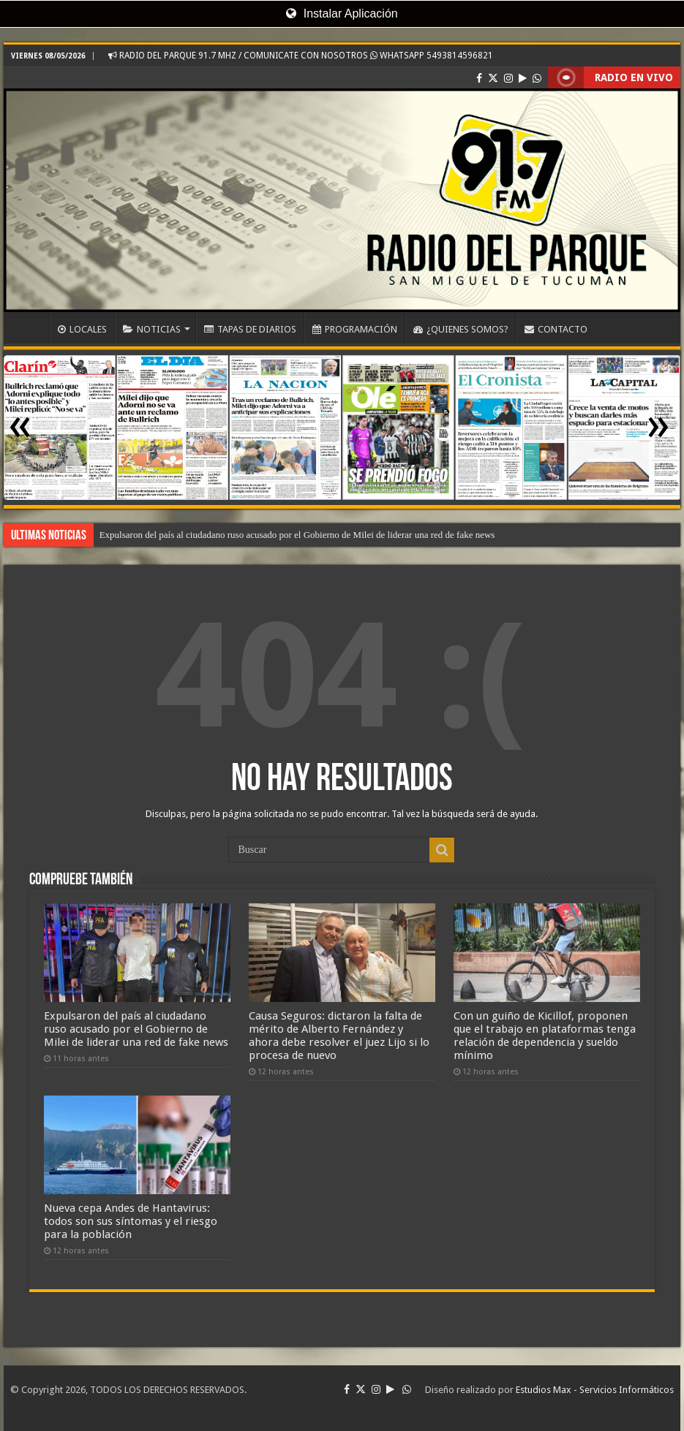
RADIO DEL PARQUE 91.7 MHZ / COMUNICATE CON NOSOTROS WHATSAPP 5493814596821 (300, 55)
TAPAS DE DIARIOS (250, 329)
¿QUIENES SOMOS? (460, 329)
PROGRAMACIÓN (354, 329)
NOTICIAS (152, 329)
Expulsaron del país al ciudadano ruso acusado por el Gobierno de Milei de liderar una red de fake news (297, 534)
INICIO (30, 327)
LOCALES (82, 329)
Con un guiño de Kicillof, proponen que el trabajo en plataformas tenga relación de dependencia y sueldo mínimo (545, 1035)
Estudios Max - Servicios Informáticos (595, 1389)
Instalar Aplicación (341, 13)
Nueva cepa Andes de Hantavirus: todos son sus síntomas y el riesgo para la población (130, 1221)
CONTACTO (556, 329)
